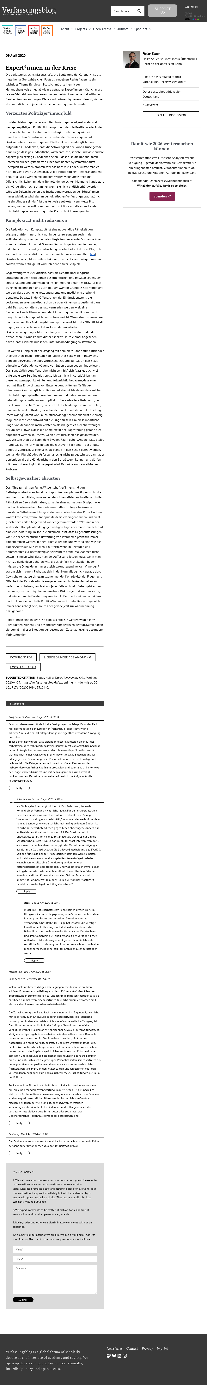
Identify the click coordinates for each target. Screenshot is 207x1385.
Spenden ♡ (162, 196)
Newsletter (114, 1348)
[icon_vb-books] (47, 27)
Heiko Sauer (151, 53)
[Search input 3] (125, 11)
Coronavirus (150, 82)
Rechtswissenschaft (173, 82)
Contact (132, 1348)
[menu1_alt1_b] (20, 27)
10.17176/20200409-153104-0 (27, 687)
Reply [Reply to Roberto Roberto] (27, 891)
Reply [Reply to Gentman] (19, 1153)
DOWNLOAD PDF (21, 657)
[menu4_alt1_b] (7, 27)
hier (92, 254)
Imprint (162, 1348)
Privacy (147, 1348)
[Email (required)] (55, 1259)
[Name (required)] (55, 1249)
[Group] (29, 8)
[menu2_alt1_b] (34, 27)
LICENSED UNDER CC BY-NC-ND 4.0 (67, 657)
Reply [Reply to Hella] (34, 960)
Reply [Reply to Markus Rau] (19, 1123)
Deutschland (151, 96)
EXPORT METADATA (23, 667)
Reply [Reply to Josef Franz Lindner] (19, 788)
